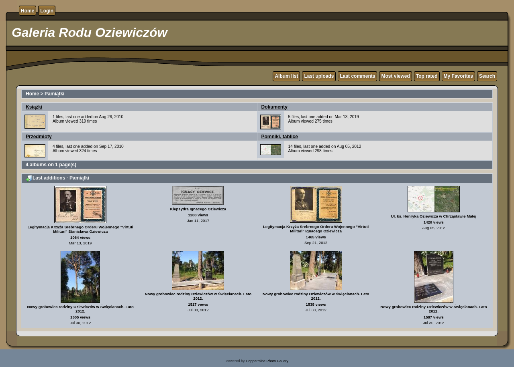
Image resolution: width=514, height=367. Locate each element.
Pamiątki (54, 94)
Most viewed (395, 76)
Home (27, 11)
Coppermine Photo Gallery (267, 361)
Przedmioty (39, 136)
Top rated (427, 76)
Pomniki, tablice (279, 136)
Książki (34, 107)
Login (46, 11)
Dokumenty (274, 107)
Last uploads (319, 76)
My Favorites (458, 76)
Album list (286, 76)
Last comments (357, 76)
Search (487, 76)
